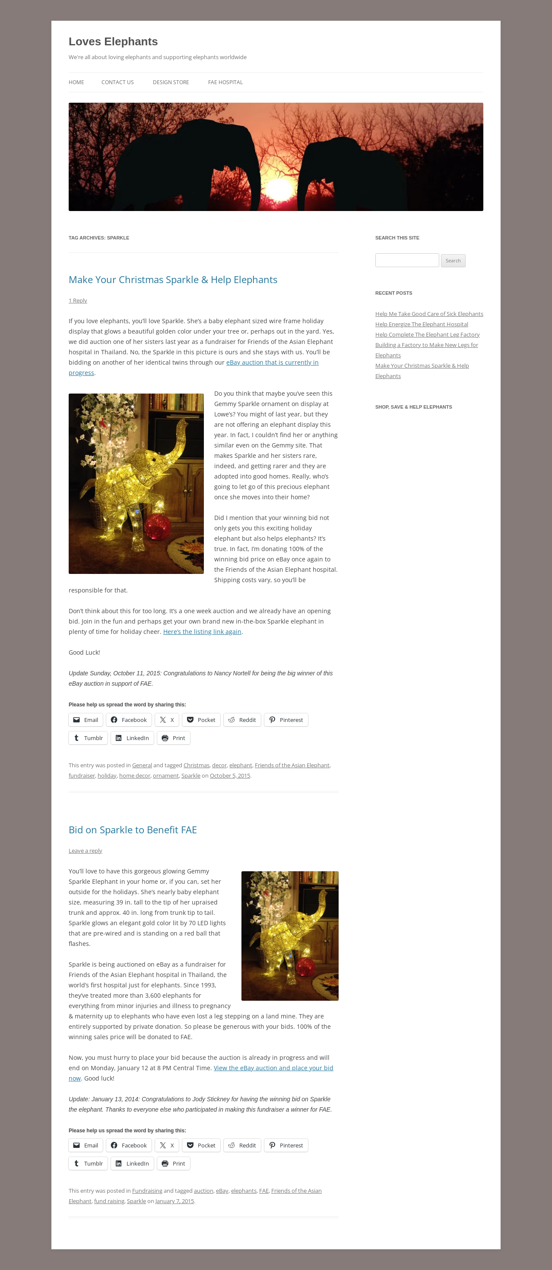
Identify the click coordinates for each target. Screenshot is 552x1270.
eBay (222, 1190)
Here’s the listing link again (202, 631)
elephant (240, 765)
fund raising (109, 1201)
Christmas (196, 765)
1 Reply (78, 300)
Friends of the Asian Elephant (292, 765)
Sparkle (190, 775)
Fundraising (147, 1190)
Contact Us (118, 82)
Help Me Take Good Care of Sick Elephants (429, 314)
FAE (264, 1190)
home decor (134, 775)
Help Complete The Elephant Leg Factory (427, 334)
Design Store (171, 82)
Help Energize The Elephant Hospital (421, 324)
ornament (166, 775)
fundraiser (82, 775)
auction (203, 1190)
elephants (244, 1190)
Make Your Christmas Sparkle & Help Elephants (173, 279)
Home (76, 82)
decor (219, 765)
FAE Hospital (225, 82)
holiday (107, 775)
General (142, 765)
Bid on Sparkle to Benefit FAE (133, 829)
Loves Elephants (113, 41)
